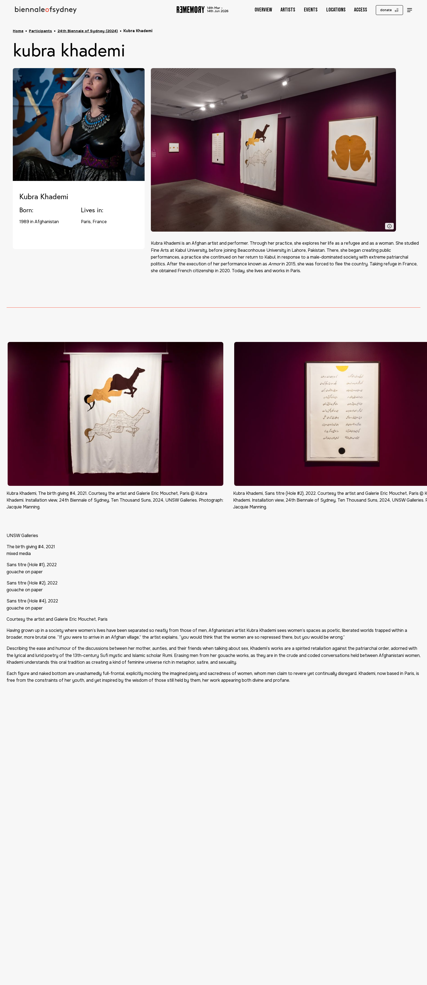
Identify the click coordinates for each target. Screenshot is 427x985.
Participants (41, 31)
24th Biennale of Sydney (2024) (90, 31)
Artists (282, 10)
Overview (258, 10)
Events (305, 10)
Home (18, 31)
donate (384, 10)
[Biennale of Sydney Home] (47, 10)
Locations (330, 10)
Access (355, 10)
